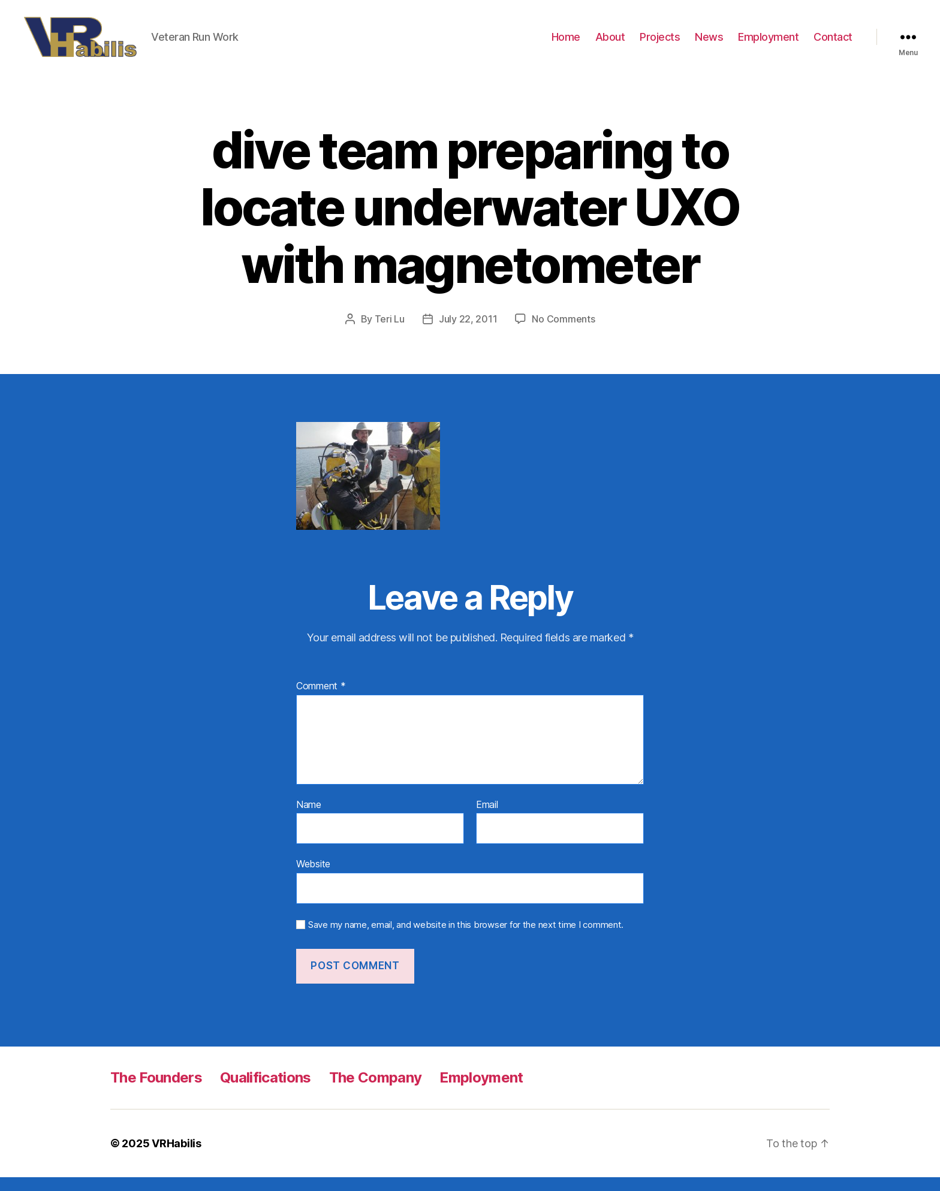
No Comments (563, 333)
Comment (321, 700)
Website (313, 878)
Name (308, 818)
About (610, 43)
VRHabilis (176, 1157)
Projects (660, 43)
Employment (768, 43)
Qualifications (265, 1091)
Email (487, 818)
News (709, 43)
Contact (833, 43)
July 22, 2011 (468, 333)
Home (566, 43)
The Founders (156, 1091)
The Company (375, 1091)
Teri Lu (390, 333)
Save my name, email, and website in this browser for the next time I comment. (465, 938)
